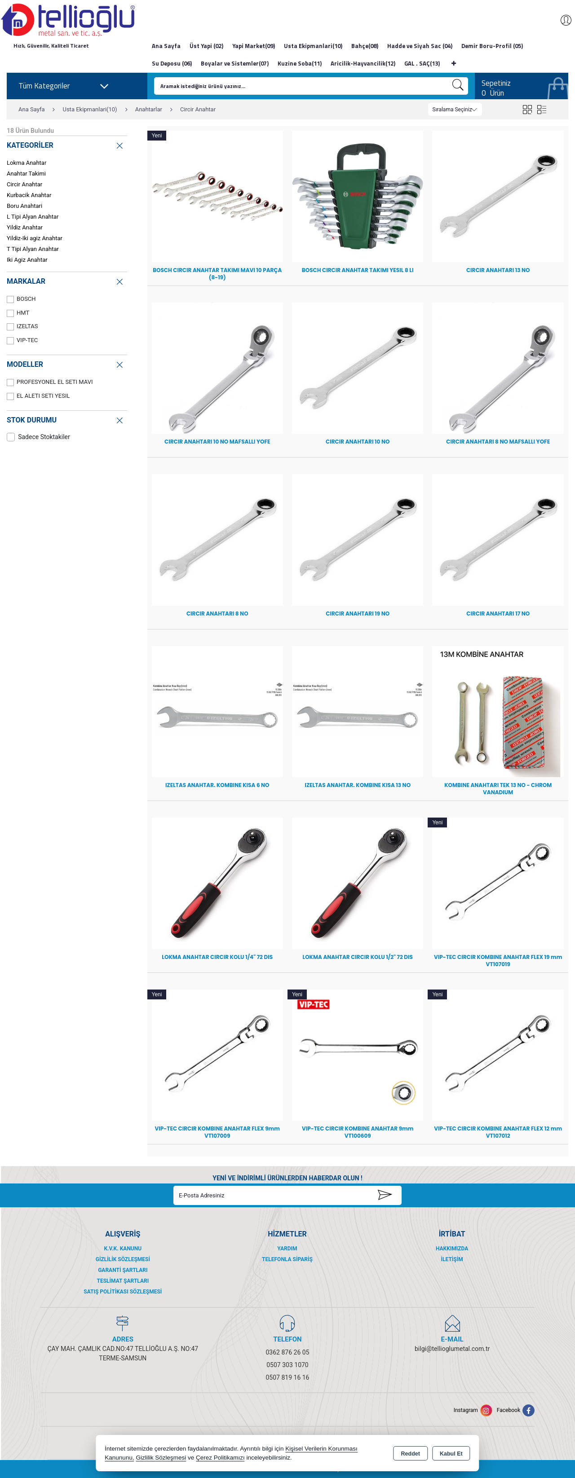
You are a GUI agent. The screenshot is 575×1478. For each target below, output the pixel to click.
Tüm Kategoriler (63, 86)
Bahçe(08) (364, 45)
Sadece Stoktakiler (38, 437)
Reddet (410, 1454)
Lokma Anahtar (26, 162)
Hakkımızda (452, 1248)
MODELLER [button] (65, 363)
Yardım (287, 1248)
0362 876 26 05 (288, 1352)
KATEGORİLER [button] (65, 144)
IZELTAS (22, 326)
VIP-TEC (22, 340)
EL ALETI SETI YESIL (38, 396)
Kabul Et (451, 1454)
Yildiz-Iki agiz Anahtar (34, 238)
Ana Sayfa (166, 45)
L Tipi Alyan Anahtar (32, 216)
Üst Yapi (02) (206, 45)
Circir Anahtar (24, 184)
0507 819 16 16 (288, 1377)
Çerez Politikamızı (220, 1457)
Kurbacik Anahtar (29, 195)
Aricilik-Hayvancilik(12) (363, 63)
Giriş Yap (561, 20)
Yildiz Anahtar (25, 227)
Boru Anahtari (24, 205)
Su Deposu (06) (172, 63)
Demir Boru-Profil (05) (492, 45)
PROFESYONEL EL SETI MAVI (50, 382)
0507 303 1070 (287, 1364)
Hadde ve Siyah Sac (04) (419, 45)
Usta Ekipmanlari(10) (313, 45)
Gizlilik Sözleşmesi (123, 1259)
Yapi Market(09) (253, 45)
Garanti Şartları (122, 1270)
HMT (18, 313)
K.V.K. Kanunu (123, 1248)
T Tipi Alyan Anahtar (33, 249)
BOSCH (21, 299)
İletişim (452, 1259)
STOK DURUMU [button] (65, 419)
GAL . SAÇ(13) (422, 63)
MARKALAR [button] (65, 280)
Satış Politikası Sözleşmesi (123, 1292)
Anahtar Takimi (26, 173)
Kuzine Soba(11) (300, 63)
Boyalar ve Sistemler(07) (235, 63)
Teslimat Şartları (123, 1281)
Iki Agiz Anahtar (27, 259)
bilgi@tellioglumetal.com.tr (452, 1348)
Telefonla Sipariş (287, 1259)
